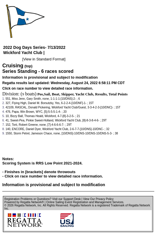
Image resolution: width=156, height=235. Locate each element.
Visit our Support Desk (66, 199)
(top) (28, 66)
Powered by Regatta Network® (24, 202)
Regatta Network (25, 205)
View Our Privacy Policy (98, 199)
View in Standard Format (43, 59)
